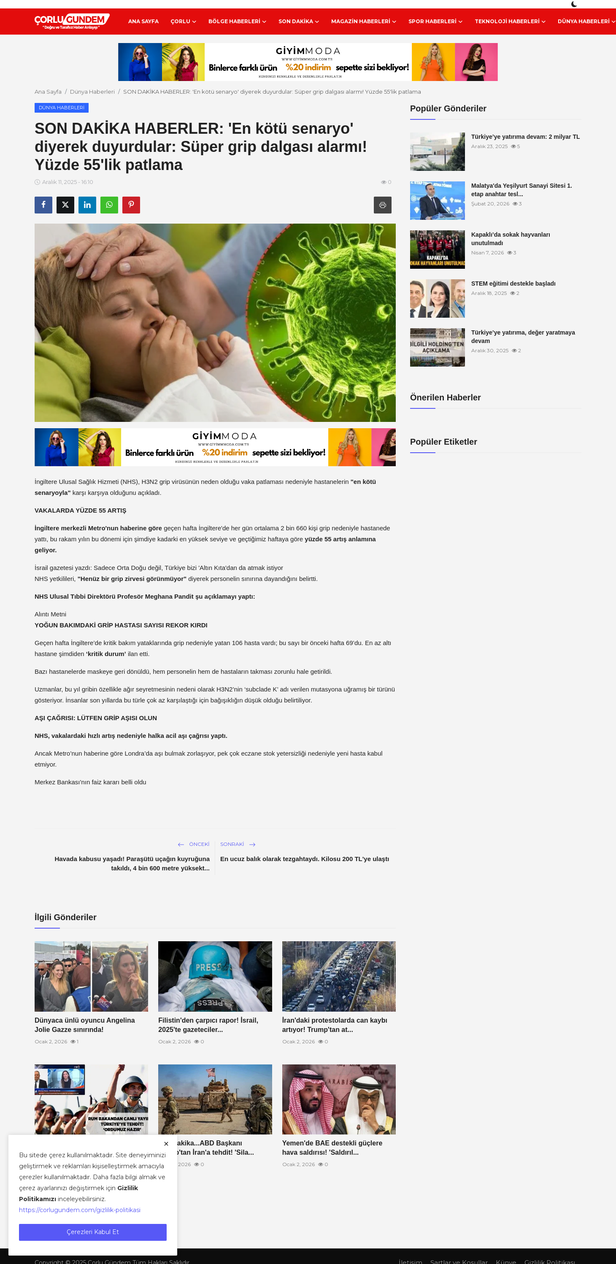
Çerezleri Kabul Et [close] (93, 1232)
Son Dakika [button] (298, 21)
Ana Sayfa (143, 21)
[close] (166, 1143)
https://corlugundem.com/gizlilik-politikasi (79, 1210)
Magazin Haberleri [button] (364, 21)
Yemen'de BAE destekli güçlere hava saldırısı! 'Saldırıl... (332, 1148)
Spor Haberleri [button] (435, 21)
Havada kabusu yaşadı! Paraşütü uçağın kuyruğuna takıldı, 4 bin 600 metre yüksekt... (132, 863)
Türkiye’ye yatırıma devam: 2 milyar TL (525, 136)
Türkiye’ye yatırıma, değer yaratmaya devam (523, 336)
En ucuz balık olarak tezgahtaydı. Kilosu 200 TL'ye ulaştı (304, 858)
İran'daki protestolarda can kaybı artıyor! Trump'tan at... (334, 1025)
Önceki (194, 844)
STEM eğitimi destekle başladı (513, 283)
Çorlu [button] (183, 21)
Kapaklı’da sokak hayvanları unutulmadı (510, 238)
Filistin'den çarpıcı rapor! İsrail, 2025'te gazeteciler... (208, 1025)
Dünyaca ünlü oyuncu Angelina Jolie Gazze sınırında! (85, 1025)
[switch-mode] (575, 4)
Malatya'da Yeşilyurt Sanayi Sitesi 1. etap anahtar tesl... (521, 189)
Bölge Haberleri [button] (237, 21)
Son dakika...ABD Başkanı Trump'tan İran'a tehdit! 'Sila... (206, 1148)
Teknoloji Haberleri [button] (510, 21)
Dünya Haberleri (92, 91)
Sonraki (238, 844)
